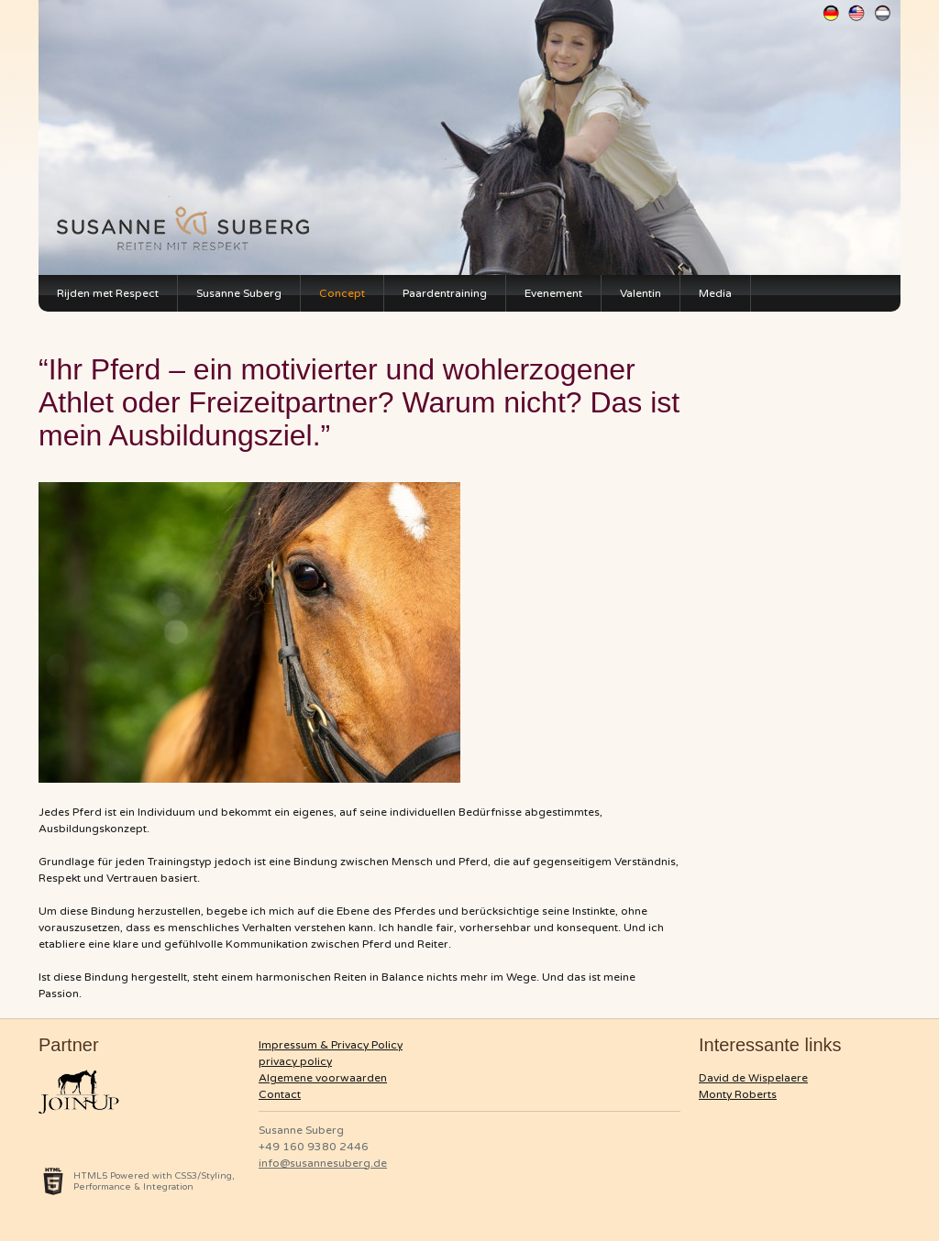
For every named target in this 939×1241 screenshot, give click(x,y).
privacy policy (295, 1061)
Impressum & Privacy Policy (331, 1044)
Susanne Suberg (239, 293)
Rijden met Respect (108, 293)
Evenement (553, 293)
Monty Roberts (738, 1094)
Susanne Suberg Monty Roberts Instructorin (190, 223)
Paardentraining (445, 293)
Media (715, 293)
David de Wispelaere (753, 1077)
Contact (280, 1094)
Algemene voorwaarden (323, 1077)
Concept (342, 293)
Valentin (640, 293)
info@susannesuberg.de (323, 1163)
